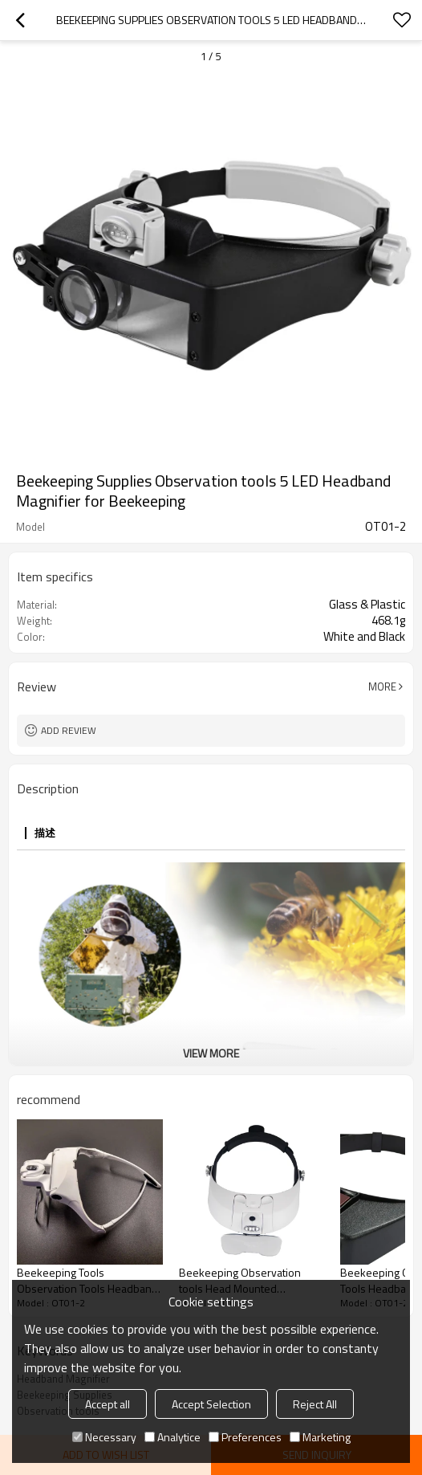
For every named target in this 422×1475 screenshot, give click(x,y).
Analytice (172, 1436)
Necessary (104, 1436)
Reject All (315, 1404)
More (382, 686)
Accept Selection (211, 1404)
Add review (68, 730)
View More (211, 1053)
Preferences (245, 1436)
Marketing (320, 1436)
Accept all (107, 1404)
